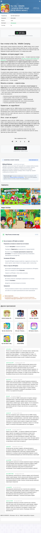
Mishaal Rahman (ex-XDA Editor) (17, 178)
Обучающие (13, 23)
